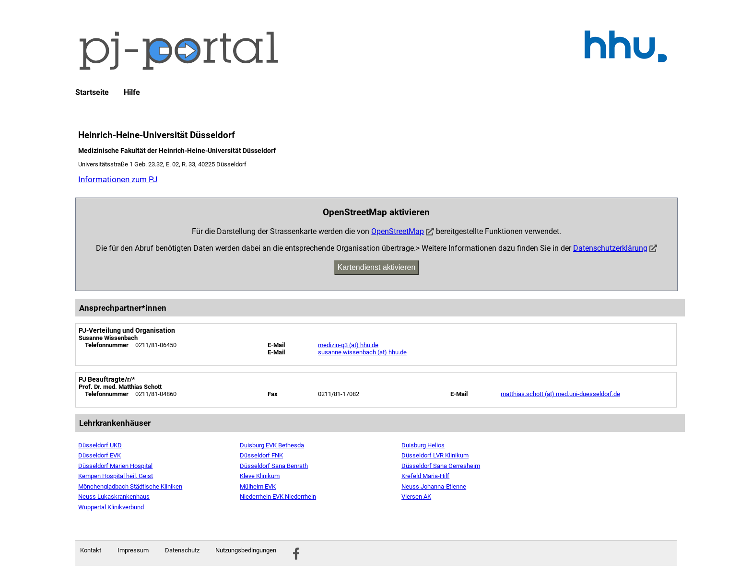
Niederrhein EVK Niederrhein (278, 496)
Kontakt (90, 550)
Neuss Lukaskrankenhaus (114, 496)
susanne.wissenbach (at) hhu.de (362, 352)
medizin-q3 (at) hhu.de (348, 345)
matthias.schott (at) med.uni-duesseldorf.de (560, 394)
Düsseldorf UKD (100, 445)
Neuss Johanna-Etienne (433, 486)
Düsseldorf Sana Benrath (274, 465)
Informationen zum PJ (117, 179)
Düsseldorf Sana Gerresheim (440, 465)
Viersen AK (416, 496)
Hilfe (132, 92)
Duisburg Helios (423, 445)
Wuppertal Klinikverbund (111, 507)
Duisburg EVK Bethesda (272, 445)
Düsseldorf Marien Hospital (115, 465)
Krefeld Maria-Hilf (425, 475)
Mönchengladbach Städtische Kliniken (130, 486)
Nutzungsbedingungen (245, 550)
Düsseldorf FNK (261, 455)
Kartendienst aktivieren (377, 267)
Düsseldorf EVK (99, 455)
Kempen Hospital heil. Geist (115, 475)
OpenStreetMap (397, 231)
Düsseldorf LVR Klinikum (435, 455)
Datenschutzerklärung (610, 248)
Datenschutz (182, 550)
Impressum (133, 550)
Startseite (92, 92)
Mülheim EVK (258, 486)
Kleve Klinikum (260, 475)
